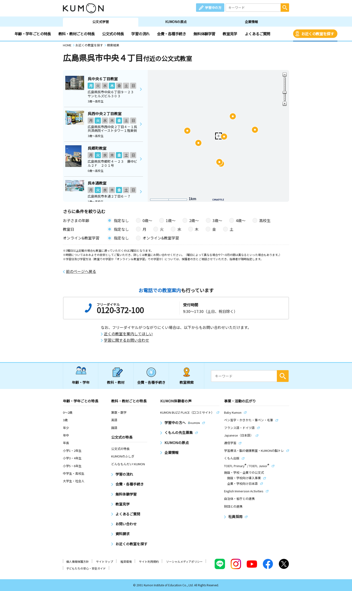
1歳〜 (171, 220)
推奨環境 (126, 561)
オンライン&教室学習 (161, 238)
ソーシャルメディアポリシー (184, 561)
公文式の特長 (113, 33)
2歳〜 (194, 220)
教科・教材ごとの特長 (76, 33)
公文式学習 (100, 21)
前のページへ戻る (81, 271)
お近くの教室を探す (317, 33)
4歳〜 (241, 220)
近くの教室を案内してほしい (128, 333)
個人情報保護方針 (77, 561)
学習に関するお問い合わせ (126, 340)
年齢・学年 (81, 382)
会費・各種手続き (171, 33)
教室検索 (187, 382)
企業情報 (251, 21)
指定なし (121, 220)
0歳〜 (147, 220)
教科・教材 (116, 382)
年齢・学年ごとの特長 (33, 33)
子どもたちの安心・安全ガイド (86, 568)
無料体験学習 (204, 33)
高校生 (264, 220)
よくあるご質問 (257, 33)
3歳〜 (217, 220)
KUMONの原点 (176, 21)
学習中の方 (213, 7)
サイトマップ (104, 561)
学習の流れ (140, 33)
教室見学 (230, 33)
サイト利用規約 (149, 561)
